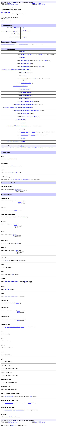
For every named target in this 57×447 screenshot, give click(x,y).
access (23, 53)
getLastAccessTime (26, 97)
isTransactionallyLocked (28, 123)
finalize (12, 156)
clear (22, 60)
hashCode (23, 156)
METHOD (16, 4)
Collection (9, 73)
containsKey (24, 66)
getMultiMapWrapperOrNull (28, 110)
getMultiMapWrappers (26, 113)
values (23, 150)
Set (17, 127)
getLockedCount (25, 104)
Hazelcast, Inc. (13, 445)
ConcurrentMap (4, 33)
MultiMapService (23, 46)
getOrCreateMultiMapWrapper (28, 117)
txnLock (23, 140)
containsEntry (25, 63)
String (18, 35)
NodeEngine (17, 38)
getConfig (23, 90)
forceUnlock (24, 87)
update (23, 146)
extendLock (24, 83)
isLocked (23, 120)
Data (10, 33)
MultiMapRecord (16, 73)
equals (7, 156)
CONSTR (12, 4)
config (22, 28)
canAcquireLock (25, 56)
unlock (23, 143)
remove (23, 133)
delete (23, 76)
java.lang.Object (5, 13)
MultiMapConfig (16, 28)
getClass (17, 156)
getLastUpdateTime (26, 100)
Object (7, 19)
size (22, 136)
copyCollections (25, 73)
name (22, 35)
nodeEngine (24, 38)
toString (40, 156)
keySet (23, 127)
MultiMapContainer (6, 46)
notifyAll (34, 156)
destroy (23, 79)
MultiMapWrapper (16, 33)
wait (45, 156)
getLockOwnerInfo (26, 107)
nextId (23, 130)
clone (2, 156)
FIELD (9, 4)
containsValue (25, 69)
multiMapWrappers (25, 32)
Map (2, 73)
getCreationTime (25, 94)
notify (29, 156)
